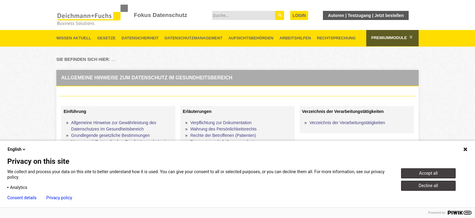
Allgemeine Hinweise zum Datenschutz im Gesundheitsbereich (367, 59)
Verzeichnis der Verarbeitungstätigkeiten (347, 122)
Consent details (22, 197)
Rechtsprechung (336, 38)
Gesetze (106, 38)
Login (299, 15)
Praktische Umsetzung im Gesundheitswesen (254, 59)
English (17, 149)
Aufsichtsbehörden (251, 38)
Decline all (428, 185)
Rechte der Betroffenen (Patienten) (223, 135)
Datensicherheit (140, 38)
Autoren (336, 15)
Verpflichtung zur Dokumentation (220, 122)
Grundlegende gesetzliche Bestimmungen (110, 135)
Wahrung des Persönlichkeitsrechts (223, 129)
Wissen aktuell (73, 38)
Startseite (121, 59)
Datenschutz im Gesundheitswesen (169, 59)
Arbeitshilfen (295, 38)
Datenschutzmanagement (193, 38)
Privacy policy (59, 197)
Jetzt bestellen (389, 15)
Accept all (428, 173)
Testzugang (359, 15)
